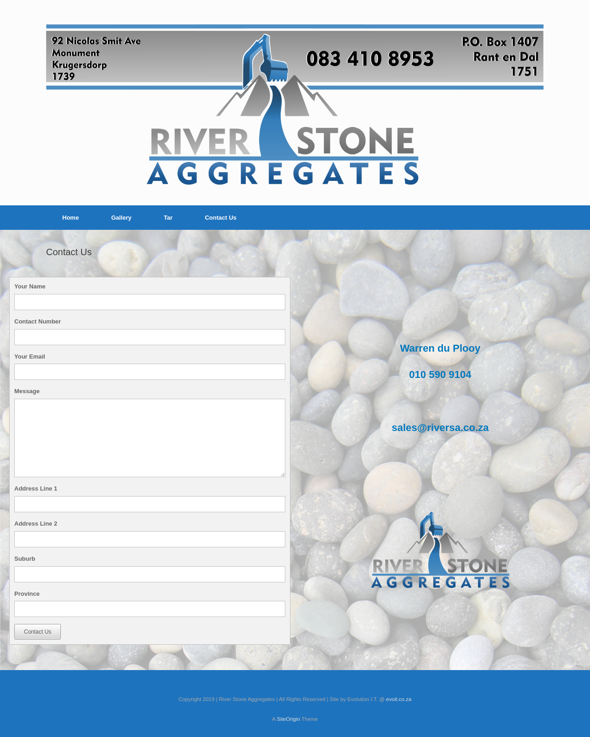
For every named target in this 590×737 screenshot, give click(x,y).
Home (70, 217)
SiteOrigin (288, 719)
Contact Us (220, 217)
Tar (168, 217)
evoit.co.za (399, 699)
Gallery (121, 217)
